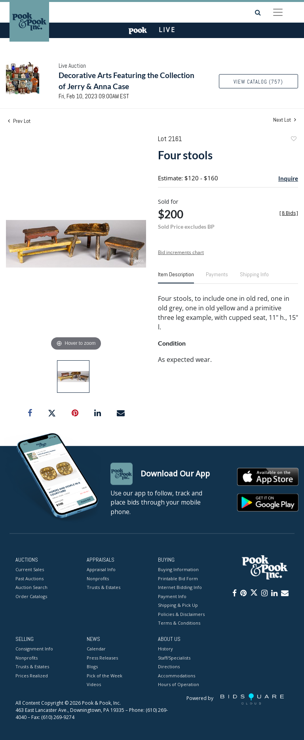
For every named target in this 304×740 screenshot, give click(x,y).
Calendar (96, 649)
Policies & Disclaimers (181, 614)
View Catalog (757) (258, 81)
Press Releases (102, 658)
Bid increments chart (181, 252)
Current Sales (29, 570)
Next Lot (284, 120)
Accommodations (176, 676)
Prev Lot (19, 120)
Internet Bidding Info (180, 588)
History (165, 649)
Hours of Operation (178, 685)
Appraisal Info (101, 570)
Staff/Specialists (174, 658)
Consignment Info (34, 649)
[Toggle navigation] (278, 12)
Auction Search (31, 588)
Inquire (288, 178)
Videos (94, 685)
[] (288, 213)
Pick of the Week (104, 676)
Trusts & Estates (103, 588)
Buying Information (178, 570)
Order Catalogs (31, 596)
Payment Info (172, 596)
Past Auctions (29, 578)
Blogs (92, 667)
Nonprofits (98, 578)
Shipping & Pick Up (178, 605)
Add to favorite (293, 139)
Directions (169, 667)
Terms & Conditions (179, 623)
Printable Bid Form (178, 578)
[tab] (176, 277)
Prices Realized (31, 676)
